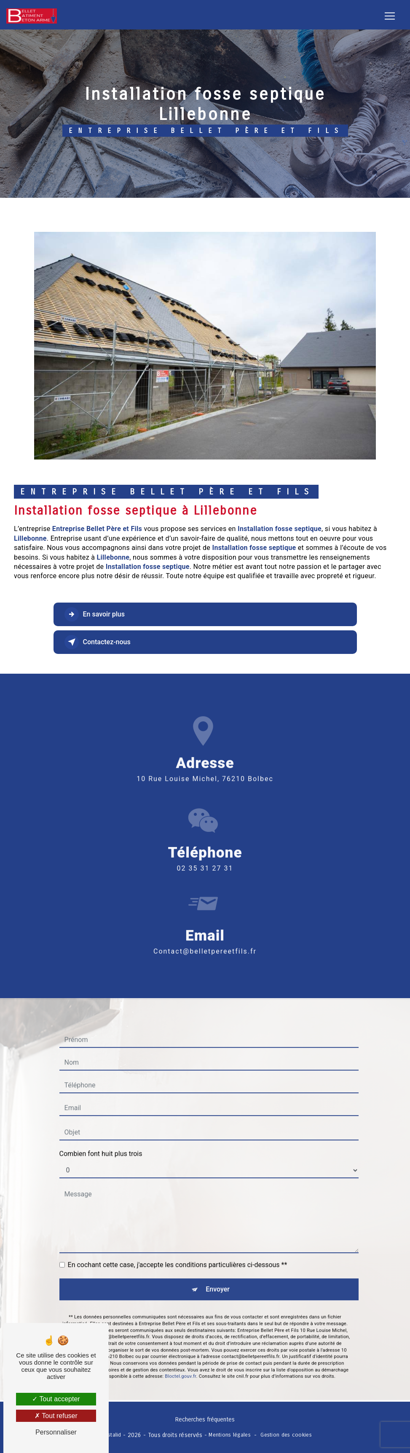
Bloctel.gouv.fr (180, 1357)
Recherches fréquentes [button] (205, 1419)
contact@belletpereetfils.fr (205, 932)
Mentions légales (230, 1435)
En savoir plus (94, 614)
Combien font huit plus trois (100, 1135)
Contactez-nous (97, 642)
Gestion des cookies (285, 1435)
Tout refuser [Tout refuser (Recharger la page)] (56, 1415)
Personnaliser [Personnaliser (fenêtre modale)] (56, 1432)
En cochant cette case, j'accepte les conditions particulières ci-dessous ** (177, 1246)
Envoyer (218, 1270)
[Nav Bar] (390, 16)
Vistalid (112, 1435)
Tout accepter (56, 1399)
